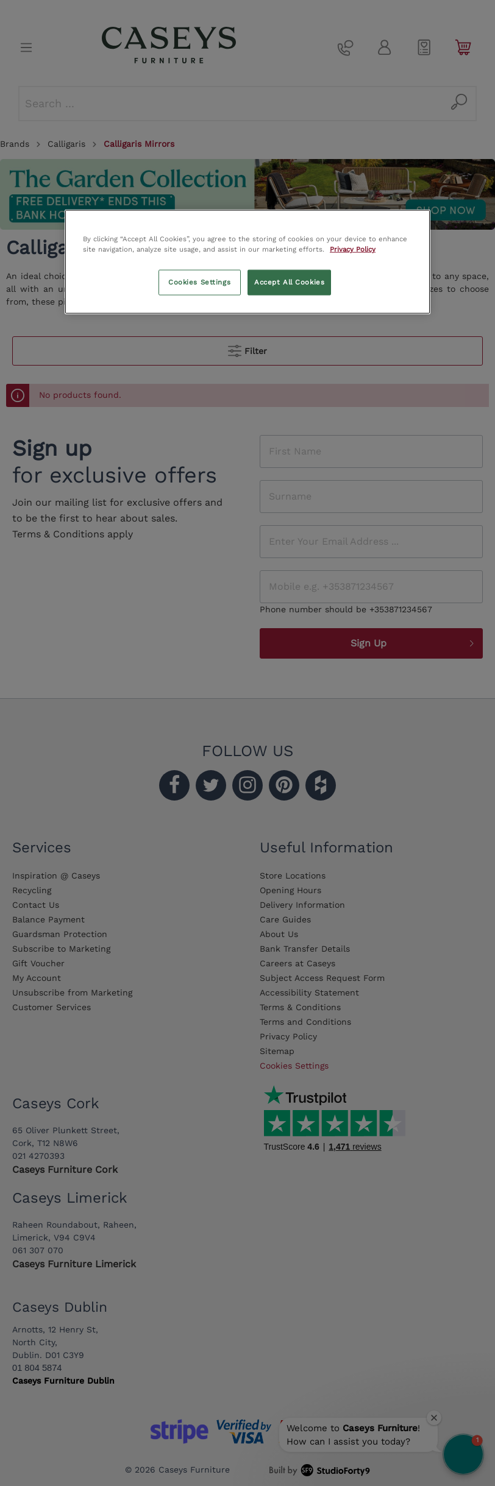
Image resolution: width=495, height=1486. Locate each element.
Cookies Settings (199, 282)
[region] (247, 261)
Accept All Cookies (289, 282)
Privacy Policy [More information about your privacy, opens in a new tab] (353, 249)
